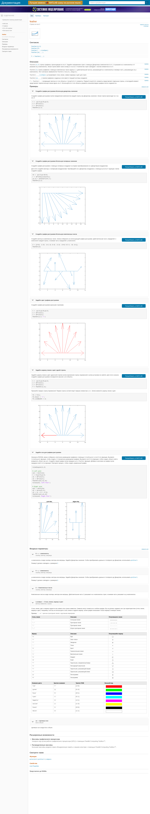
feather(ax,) (37, 52)
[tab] (89, 91)
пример (146, 64)
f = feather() (37, 56)
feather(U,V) (36, 46)
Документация (11, 2)
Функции (46, 16)
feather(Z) (35, 48)
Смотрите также (6, 51)
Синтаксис (5, 39)
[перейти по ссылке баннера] (55, 2)
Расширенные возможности (10, 49)
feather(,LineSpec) (39, 50)
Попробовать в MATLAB (133, 97)
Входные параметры (8, 46)
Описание (5, 41)
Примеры (5, 44)
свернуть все (145, 86)
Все (32, 16)
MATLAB (5, 23)
